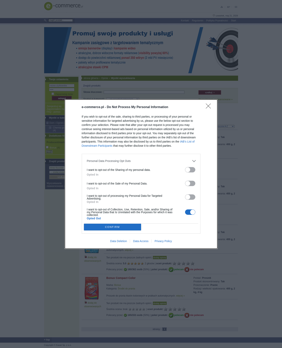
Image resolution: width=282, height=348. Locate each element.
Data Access (140, 241)
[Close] (209, 107)
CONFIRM (112, 226)
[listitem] (141, 161)
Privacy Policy (163, 241)
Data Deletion (118, 241)
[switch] (190, 169)
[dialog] (141, 174)
